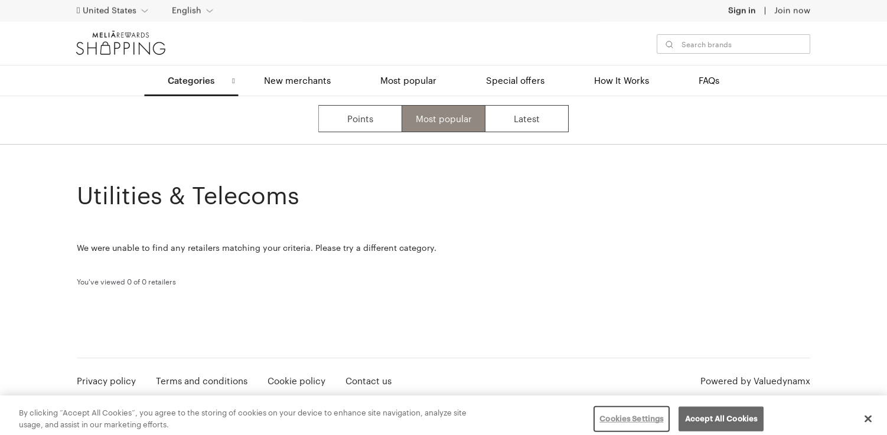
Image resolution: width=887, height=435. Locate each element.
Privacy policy (106, 380)
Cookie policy (296, 380)
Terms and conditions (201, 380)
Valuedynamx (782, 380)
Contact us (368, 380)
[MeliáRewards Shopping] (116, 43)
